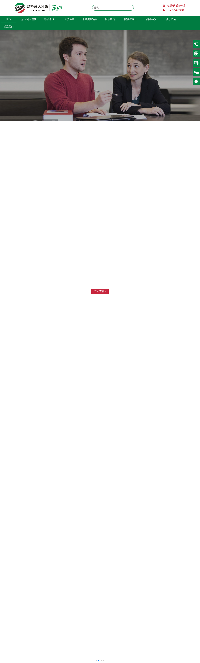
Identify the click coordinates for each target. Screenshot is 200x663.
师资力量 (70, 19)
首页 (8, 19)
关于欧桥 (171, 19)
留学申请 (110, 19)
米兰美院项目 (89, 19)
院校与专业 (130, 19)
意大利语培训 (28, 19)
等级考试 (49, 19)
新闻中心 (151, 19)
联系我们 (9, 26)
